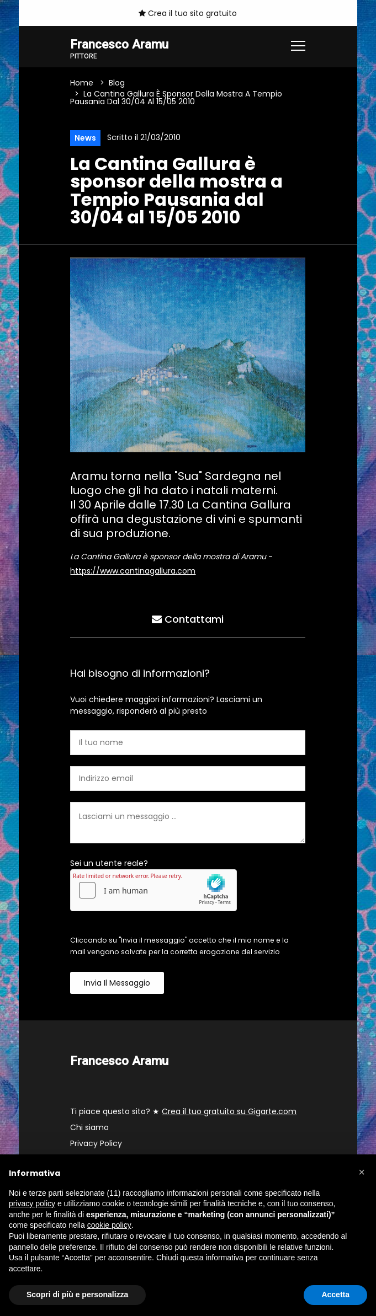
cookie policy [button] (109, 1225)
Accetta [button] (335, 1294)
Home (81, 83)
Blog (117, 83)
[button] (361, 1172)
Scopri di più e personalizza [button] (77, 1294)
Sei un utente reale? (109, 863)
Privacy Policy (96, 1143)
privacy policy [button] (32, 1203)
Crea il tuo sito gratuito (188, 13)
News (85, 137)
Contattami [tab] (188, 619)
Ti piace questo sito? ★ (183, 1111)
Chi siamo (89, 1127)
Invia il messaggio (117, 982)
